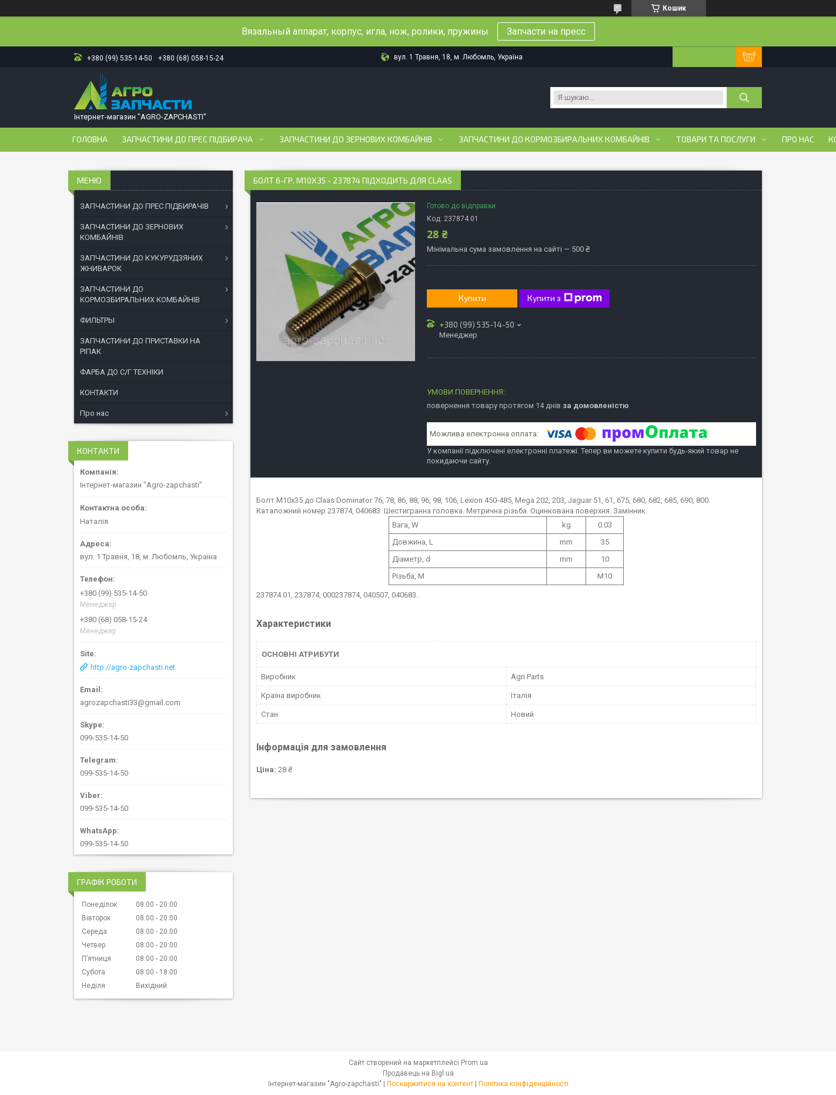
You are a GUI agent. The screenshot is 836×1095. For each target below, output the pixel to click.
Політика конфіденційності (524, 1084)
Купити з (564, 298)
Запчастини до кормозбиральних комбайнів (554, 139)
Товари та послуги (715, 139)
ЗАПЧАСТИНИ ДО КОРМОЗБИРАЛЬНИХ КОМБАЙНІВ (140, 294)
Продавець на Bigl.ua (418, 1073)
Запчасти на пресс (546, 31)
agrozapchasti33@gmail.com (130, 702)
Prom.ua (474, 1063)
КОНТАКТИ (99, 392)
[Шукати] (744, 97)
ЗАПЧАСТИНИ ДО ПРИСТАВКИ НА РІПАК (140, 346)
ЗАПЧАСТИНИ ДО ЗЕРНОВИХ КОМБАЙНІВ (131, 232)
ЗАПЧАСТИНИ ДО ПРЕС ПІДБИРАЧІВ (144, 206)
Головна (90, 139)
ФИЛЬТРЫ (97, 320)
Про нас (798, 139)
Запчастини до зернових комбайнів (355, 139)
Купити (472, 298)
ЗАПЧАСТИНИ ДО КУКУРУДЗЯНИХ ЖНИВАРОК (141, 263)
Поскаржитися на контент (430, 1084)
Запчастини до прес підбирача (187, 139)
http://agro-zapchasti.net (133, 667)
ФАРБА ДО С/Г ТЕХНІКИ (121, 372)
